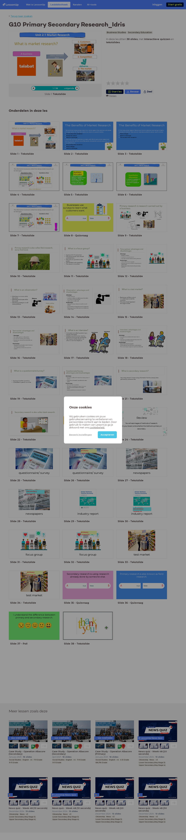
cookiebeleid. (97, 427)
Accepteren (107, 434)
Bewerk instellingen (80, 434)
